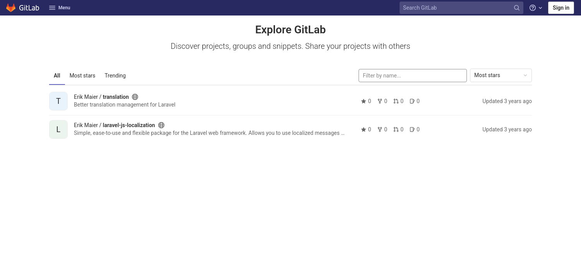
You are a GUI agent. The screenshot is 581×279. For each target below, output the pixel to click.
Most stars (83, 75)
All (57, 75)
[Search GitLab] (462, 8)
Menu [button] (59, 8)
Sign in (561, 8)
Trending (115, 75)
